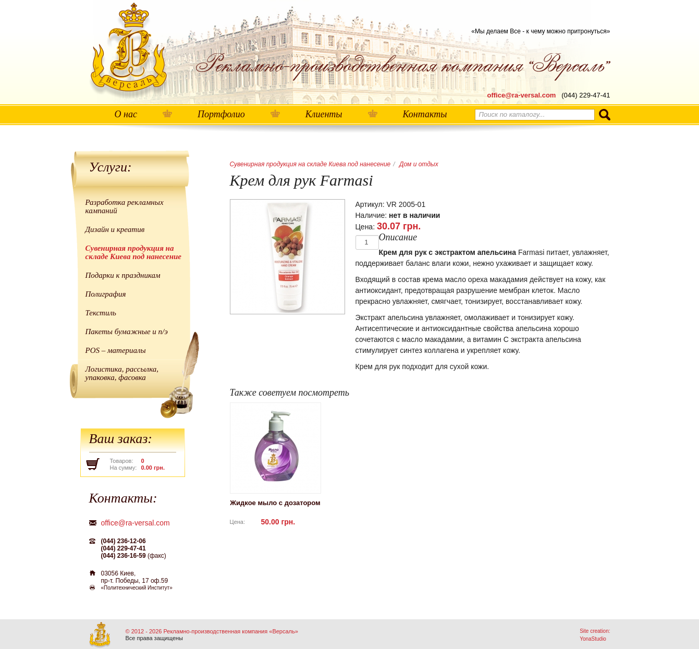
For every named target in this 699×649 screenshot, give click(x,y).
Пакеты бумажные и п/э (126, 331)
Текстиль (100, 313)
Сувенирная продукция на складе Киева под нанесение (133, 252)
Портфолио (221, 114)
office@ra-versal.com (521, 95)
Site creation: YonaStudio (595, 635)
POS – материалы (115, 350)
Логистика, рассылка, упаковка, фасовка (122, 373)
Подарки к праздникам (123, 275)
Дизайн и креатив (115, 229)
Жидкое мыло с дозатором (275, 503)
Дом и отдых (418, 164)
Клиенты (323, 114)
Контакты (425, 114)
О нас (126, 114)
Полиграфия (105, 294)
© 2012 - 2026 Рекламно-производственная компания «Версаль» (212, 631)
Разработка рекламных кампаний (124, 206)
